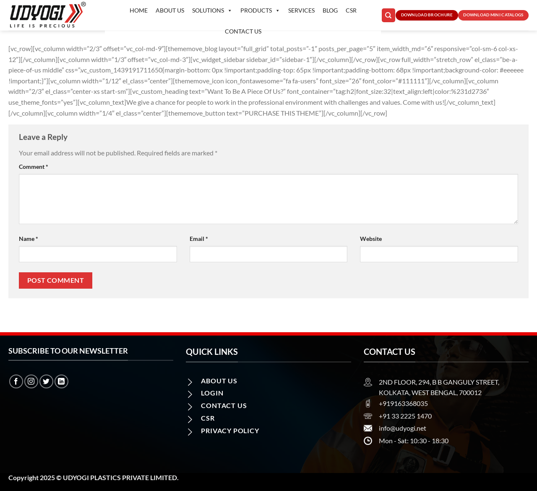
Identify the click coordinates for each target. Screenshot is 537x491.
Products (260, 10)
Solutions (212, 10)
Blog (330, 10)
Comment (33, 166)
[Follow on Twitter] (46, 381)
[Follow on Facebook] (16, 381)
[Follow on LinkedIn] (61, 381)
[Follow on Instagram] (31, 381)
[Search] (388, 15)
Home (139, 10)
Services (301, 10)
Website (371, 238)
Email (199, 238)
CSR (351, 10)
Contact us (243, 31)
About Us (170, 10)
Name (28, 238)
